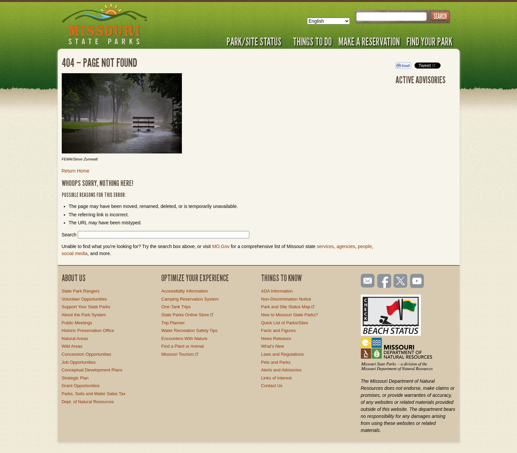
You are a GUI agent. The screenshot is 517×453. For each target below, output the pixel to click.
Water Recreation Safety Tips (189, 330)
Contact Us (271, 385)
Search (69, 234)
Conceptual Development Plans (92, 369)
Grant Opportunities (80, 385)
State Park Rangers (80, 291)
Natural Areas (75, 338)
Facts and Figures (278, 330)
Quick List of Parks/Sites (284, 322)
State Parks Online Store (188, 314)
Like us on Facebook (384, 281)
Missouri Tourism (180, 354)
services (325, 246)
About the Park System (84, 314)
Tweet (428, 65)
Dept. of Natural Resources (88, 401)
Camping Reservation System (190, 299)
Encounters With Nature (184, 338)
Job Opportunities (79, 362)
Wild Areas (72, 346)
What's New (272, 346)
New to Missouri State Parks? (289, 314)
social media (75, 253)
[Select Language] (328, 21)
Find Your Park (429, 41)
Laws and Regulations (282, 354)
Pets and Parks (275, 362)
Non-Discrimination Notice (286, 299)
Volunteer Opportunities (84, 299)
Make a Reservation (369, 41)
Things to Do (312, 41)
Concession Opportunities (86, 354)
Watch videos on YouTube (417, 281)
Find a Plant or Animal (182, 346)
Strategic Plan (75, 377)
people (365, 246)
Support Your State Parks (86, 306)
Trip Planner (173, 322)
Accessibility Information (184, 291)
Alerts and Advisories (281, 369)
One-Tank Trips (176, 306)
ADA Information (277, 291)
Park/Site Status (256, 41)
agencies (345, 246)
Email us (366, 281)
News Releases (276, 338)
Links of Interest (276, 377)
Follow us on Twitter (400, 281)
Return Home (75, 171)
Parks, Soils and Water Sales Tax (93, 393)
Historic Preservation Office (88, 330)
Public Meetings (77, 322)
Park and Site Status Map (288, 306)
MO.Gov (220, 246)
